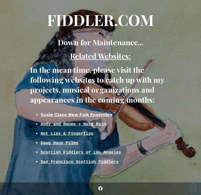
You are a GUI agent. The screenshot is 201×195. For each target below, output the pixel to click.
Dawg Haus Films (59, 143)
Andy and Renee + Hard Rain (73, 123)
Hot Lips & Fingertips (67, 133)
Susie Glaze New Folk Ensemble (77, 113)
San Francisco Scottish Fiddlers (80, 163)
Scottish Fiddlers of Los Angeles (81, 153)
